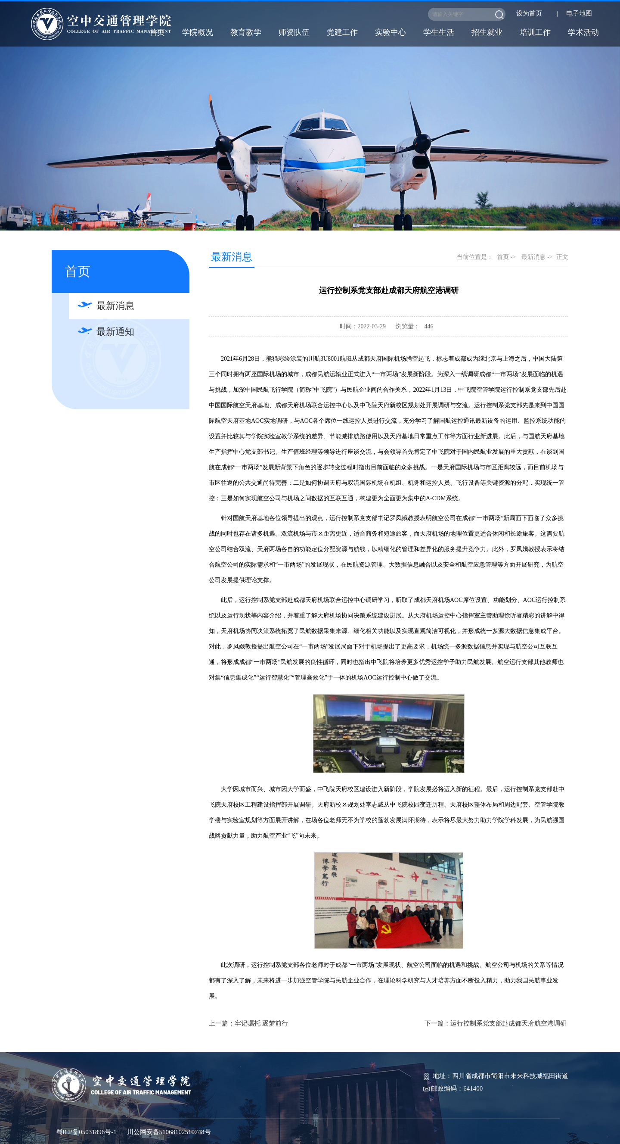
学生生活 (438, 32)
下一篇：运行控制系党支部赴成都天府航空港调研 (496, 1023)
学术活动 (583, 32)
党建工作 (342, 32)
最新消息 (115, 305)
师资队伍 (294, 32)
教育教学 (245, 32)
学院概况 (197, 32)
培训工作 (535, 32)
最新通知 (115, 331)
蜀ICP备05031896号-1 (86, 1131)
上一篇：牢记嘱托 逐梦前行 (248, 1023)
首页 (157, 32)
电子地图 (579, 13)
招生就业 (486, 32)
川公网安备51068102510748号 (169, 1131)
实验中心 (390, 32)
